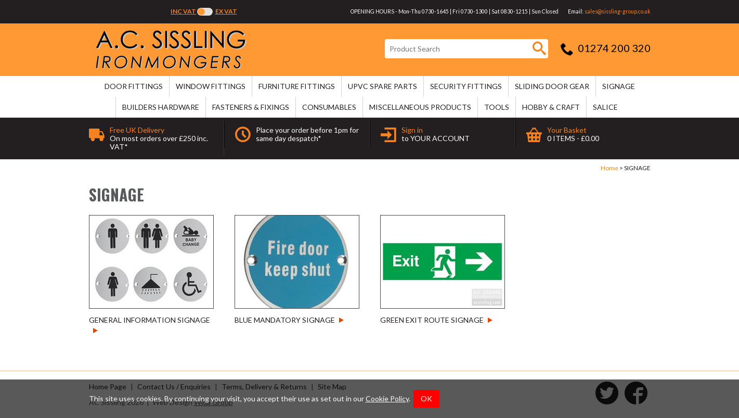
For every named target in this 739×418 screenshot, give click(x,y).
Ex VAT (226, 11)
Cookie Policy (387, 398)
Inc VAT (183, 11)
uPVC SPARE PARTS (382, 86)
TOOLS (496, 107)
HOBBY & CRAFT (551, 107)
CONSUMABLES (329, 107)
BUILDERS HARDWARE (160, 107)
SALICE (605, 107)
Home (609, 168)
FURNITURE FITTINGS (296, 86)
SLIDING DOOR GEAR (552, 86)
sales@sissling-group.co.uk (618, 11)
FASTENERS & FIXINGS (250, 107)
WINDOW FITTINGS (210, 86)
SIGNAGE (618, 86)
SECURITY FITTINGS (466, 86)
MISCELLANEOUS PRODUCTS (420, 107)
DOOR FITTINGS (134, 86)
